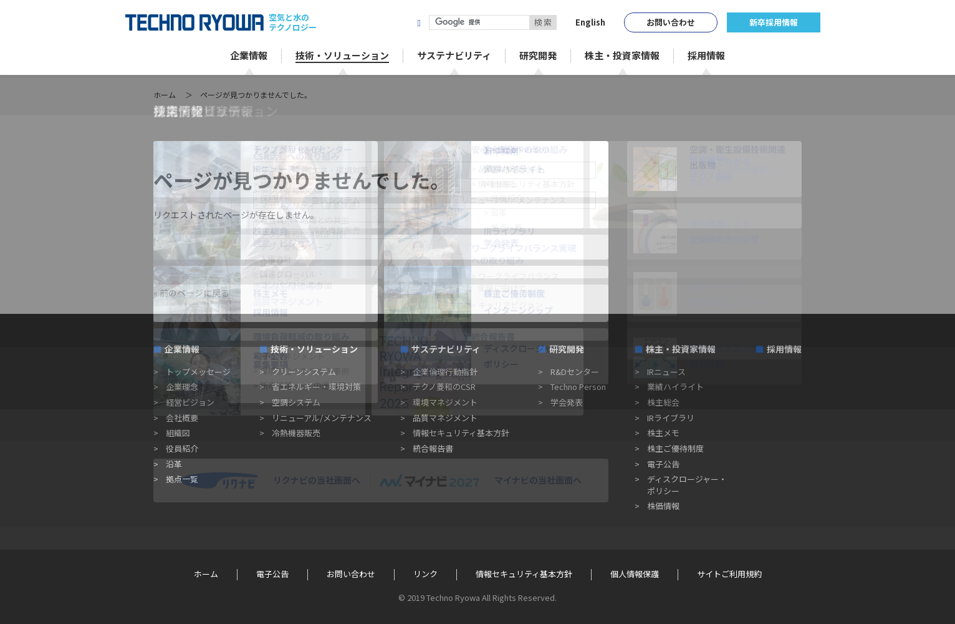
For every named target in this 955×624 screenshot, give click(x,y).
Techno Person (578, 386)
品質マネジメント (445, 418)
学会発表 (566, 402)
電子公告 (663, 464)
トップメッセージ (198, 372)
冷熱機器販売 (296, 433)
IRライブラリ (670, 418)
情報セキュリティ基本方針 (461, 433)
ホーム (164, 94)
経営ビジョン (190, 402)
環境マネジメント (445, 402)
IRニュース (666, 372)
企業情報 (182, 349)
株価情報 (663, 506)
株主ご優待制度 (675, 448)
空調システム (296, 402)
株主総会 (663, 402)
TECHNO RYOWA (194, 22)
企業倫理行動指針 (445, 372)
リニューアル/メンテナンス (322, 418)
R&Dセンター (574, 372)
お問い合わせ (670, 22)
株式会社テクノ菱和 (360, 22)
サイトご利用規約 (729, 574)
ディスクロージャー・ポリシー (687, 484)
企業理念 (182, 386)
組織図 (178, 433)
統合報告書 (433, 448)
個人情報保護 (634, 574)
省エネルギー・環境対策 (316, 386)
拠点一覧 (182, 479)
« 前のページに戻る (191, 292)
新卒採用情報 (773, 22)
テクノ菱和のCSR (444, 386)
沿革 (174, 464)
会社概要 (182, 418)
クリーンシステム (304, 372)
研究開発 (566, 349)
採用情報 (784, 349)
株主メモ (663, 433)
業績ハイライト (675, 386)
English (590, 22)
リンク (425, 574)
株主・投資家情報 (681, 349)
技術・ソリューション (314, 349)
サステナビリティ (446, 349)
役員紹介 (182, 448)
